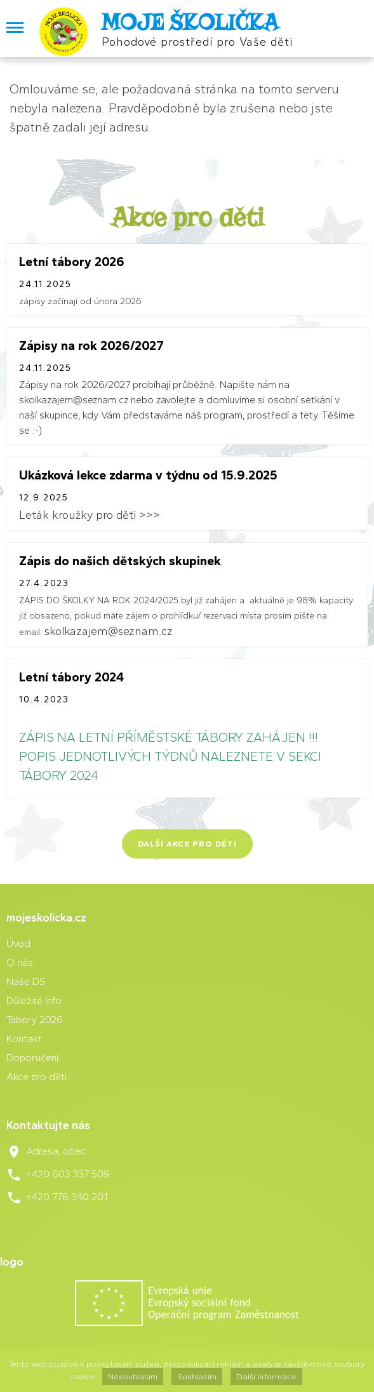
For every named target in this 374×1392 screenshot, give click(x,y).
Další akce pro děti (187, 843)
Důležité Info (34, 1000)
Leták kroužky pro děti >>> (89, 515)
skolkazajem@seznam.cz (108, 631)
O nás (19, 962)
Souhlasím (197, 1376)
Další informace (266, 1376)
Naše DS (25, 981)
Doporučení (32, 1058)
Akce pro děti (36, 1077)
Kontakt (24, 1039)
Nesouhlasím (132, 1376)
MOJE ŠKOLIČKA (190, 22)
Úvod (18, 943)
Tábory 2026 (34, 1020)
